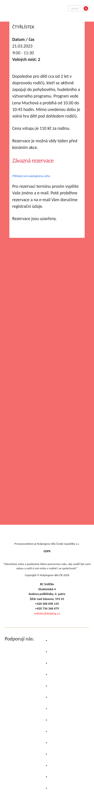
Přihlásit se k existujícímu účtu (31, 176)
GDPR (47, 551)
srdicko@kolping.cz (47, 613)
